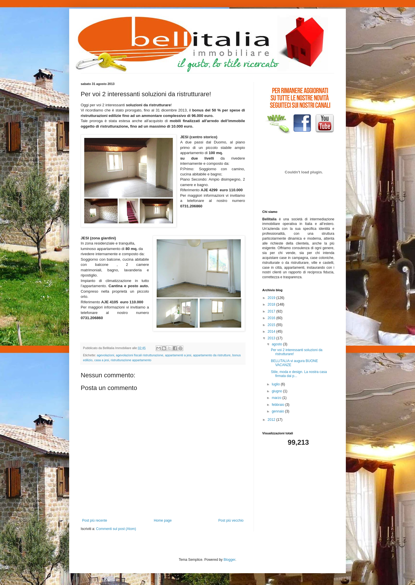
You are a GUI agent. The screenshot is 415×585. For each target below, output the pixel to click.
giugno (277, 391)
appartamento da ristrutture (212, 355)
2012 (272, 420)
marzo (277, 398)
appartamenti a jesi (178, 355)
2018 (272, 304)
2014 (272, 332)
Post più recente (94, 520)
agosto (277, 344)
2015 (272, 325)
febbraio (278, 405)
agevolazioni (105, 355)
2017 (272, 311)
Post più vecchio (231, 520)
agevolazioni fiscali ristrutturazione (139, 355)
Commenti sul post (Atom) (116, 529)
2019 (272, 298)
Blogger (229, 560)
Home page (163, 520)
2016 (272, 318)
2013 (272, 338)
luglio (276, 384)
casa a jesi (101, 360)
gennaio (278, 411)
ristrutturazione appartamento (131, 360)
